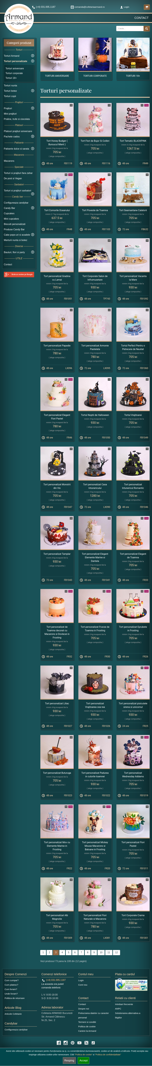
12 (116, 952)
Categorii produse (19, 43)
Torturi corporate (14, 73)
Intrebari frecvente (124, 1004)
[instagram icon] (65, 1043)
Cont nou (82, 985)
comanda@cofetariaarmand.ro (88, 7)
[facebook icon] (59, 1043)
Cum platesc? (11, 985)
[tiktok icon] (93, 1043)
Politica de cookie (87, 1026)
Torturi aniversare (14, 68)
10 (101, 952)
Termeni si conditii (87, 1022)
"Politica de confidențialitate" (108, 1054)
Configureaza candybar (16, 202)
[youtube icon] (79, 1043)
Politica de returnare (14, 998)
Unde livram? (11, 993)
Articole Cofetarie (13, 1014)
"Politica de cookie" (83, 1054)
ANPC (118, 1008)
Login (124, 7)
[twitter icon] (86, 1043)
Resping (69, 1060)
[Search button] (147, 28)
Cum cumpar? (12, 980)
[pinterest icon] (72, 1043)
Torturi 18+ (11, 78)
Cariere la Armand (87, 1031)
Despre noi (83, 1008)
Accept (83, 1060)
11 (108, 952)
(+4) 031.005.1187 (54, 980)
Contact (141, 17)
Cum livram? (11, 989)
